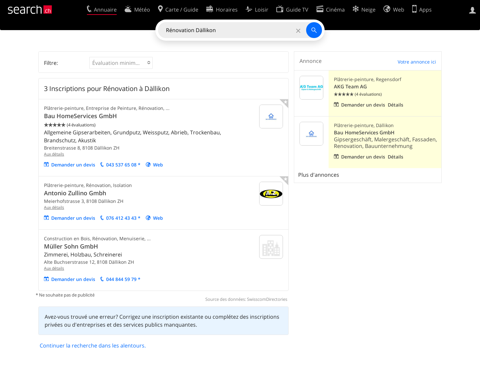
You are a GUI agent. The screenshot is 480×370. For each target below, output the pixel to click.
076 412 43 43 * (123, 218)
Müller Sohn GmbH (71, 246)
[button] (121, 63)
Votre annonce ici (417, 62)
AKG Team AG (350, 86)
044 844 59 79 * (123, 279)
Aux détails (54, 154)
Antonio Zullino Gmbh (75, 193)
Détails (395, 105)
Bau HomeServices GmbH (80, 116)
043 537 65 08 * (123, 165)
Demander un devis (73, 165)
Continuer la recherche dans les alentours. (93, 345)
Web (158, 165)
